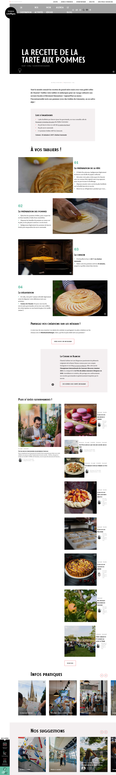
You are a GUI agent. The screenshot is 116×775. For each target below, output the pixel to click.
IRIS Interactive (95, 772)
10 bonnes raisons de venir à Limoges (91, 606)
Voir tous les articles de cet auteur (40, 656)
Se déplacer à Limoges (27, 555)
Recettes (40, 631)
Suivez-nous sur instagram (63, 310)
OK (105, 755)
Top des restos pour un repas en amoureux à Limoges (36, 421)
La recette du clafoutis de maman (90, 459)
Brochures (67, 745)
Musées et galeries (57, 611)
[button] (3, 772)
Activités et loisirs (26, 611)
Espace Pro (67, 758)
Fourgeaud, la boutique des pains (46, 122)
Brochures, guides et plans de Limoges (61, 554)
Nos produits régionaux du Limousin (91, 475)
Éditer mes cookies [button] (77, 772)
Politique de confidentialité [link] (49, 772)
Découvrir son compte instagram (74, 353)
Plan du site (30, 772)
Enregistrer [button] (48, 666)
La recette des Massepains (87, 443)
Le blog (29, 66)
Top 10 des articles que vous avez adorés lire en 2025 (93, 395)
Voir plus (70, 505)
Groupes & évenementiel (72, 754)
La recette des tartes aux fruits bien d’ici (92, 427)
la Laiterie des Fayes (64, 125)
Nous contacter (87, 555)
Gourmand (33, 631)
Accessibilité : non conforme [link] (64, 772)
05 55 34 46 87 (25, 752)
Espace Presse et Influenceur (73, 762)
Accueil (23, 66)
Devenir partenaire (70, 749)
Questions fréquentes (71, 741)
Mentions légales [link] (38, 772)
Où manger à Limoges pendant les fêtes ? (93, 411)
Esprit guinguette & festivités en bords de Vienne (92, 492)
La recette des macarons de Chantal (91, 378)
